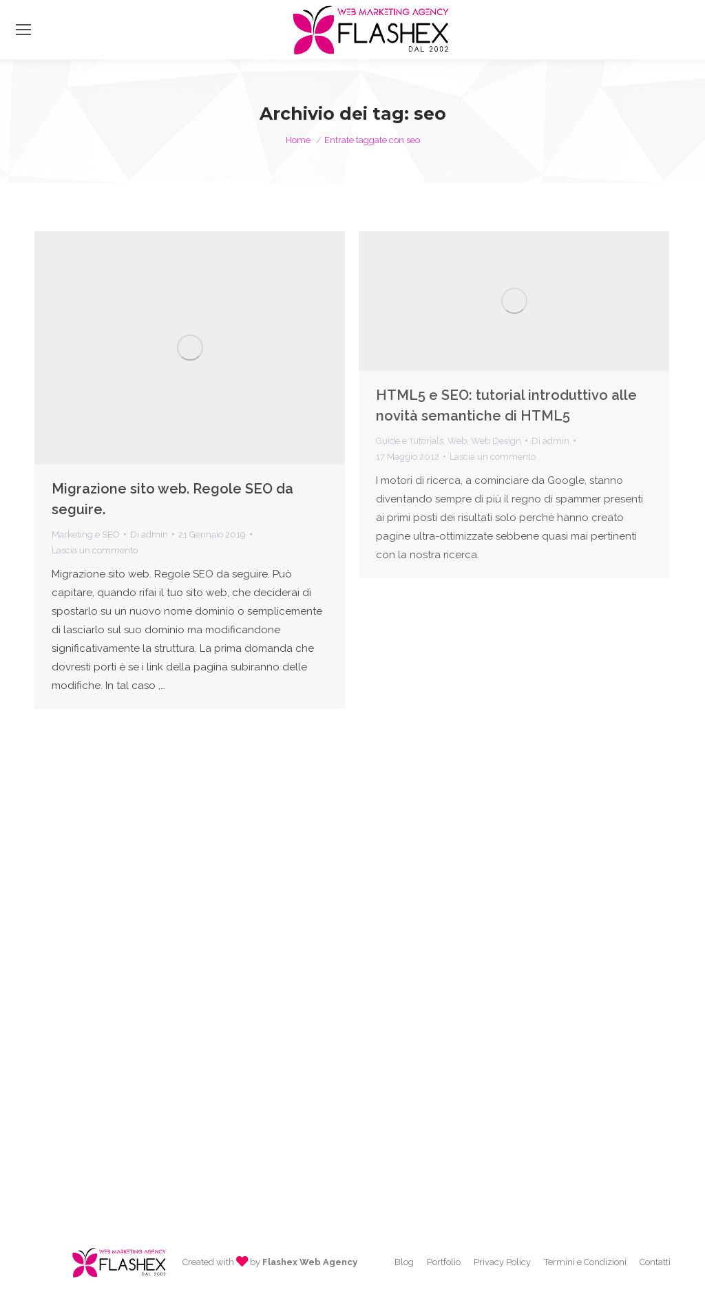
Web (457, 441)
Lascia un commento (95, 550)
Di (149, 534)
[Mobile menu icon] (23, 29)
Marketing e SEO (86, 534)
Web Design (496, 441)
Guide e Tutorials (409, 441)
